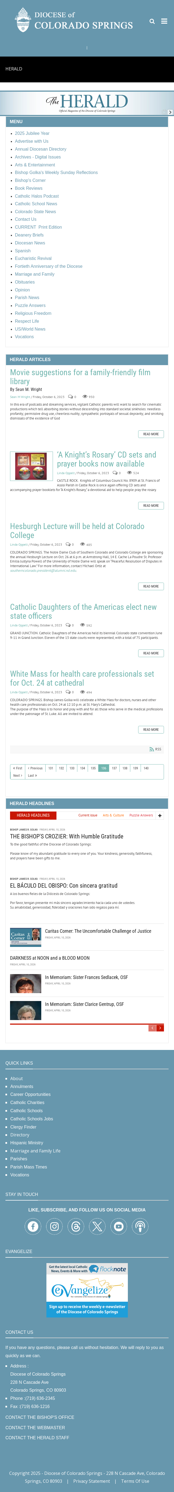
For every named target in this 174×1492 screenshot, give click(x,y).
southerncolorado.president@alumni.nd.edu (43, 570)
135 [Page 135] (93, 768)
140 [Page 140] (146, 768)
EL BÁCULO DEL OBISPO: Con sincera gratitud (64, 885)
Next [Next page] (16, 775)
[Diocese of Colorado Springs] (74, 19)
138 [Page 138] (124, 768)
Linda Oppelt (66, 473)
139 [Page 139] (135, 768)
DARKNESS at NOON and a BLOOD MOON (50, 957)
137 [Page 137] (114, 768)
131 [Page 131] (50, 768)
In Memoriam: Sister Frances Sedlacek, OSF (86, 977)
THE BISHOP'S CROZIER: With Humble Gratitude (66, 835)
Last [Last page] (31, 775)
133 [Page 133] (71, 768)
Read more (151, 434)
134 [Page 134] (82, 768)
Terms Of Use (135, 1481)
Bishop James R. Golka (24, 829)
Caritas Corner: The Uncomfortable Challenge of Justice (98, 930)
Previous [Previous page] (36, 768)
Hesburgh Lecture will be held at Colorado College (77, 530)
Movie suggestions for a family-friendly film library (80, 377)
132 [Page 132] (61, 768)
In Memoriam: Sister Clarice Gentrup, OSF (84, 1003)
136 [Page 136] (103, 768)
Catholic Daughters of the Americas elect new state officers (83, 611)
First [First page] (19, 768)
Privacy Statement (91, 1481)
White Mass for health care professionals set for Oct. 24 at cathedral (82, 678)
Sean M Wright (20, 397)
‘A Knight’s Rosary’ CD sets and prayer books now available (31, 466)
